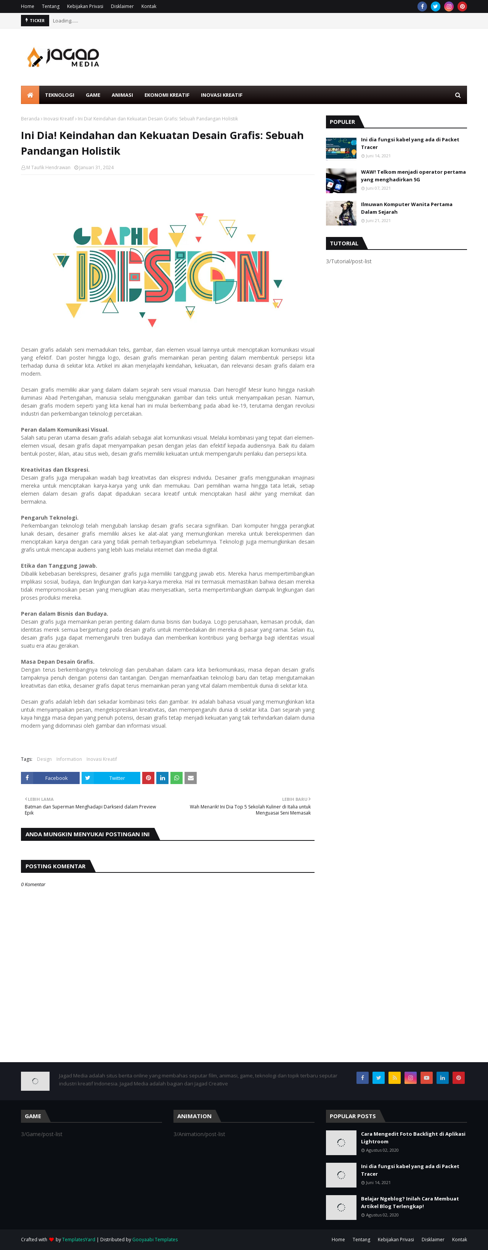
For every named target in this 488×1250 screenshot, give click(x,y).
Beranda (30, 118)
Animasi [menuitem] (122, 94)
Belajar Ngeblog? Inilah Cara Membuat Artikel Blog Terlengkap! (410, 1202)
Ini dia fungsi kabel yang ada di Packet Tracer (410, 143)
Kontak (148, 6)
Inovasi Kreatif (58, 118)
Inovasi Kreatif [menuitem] (221, 94)
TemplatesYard (78, 1239)
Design (44, 759)
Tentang (50, 6)
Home (27, 6)
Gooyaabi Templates (155, 1239)
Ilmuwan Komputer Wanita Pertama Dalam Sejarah (407, 208)
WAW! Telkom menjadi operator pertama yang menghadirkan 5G (413, 175)
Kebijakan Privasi (85, 6)
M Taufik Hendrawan (48, 167)
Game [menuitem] (93, 94)
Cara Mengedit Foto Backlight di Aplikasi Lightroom (413, 1137)
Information (69, 759)
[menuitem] (30, 95)
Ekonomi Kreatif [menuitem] (166, 94)
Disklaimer (122, 6)
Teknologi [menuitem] (59, 94)
